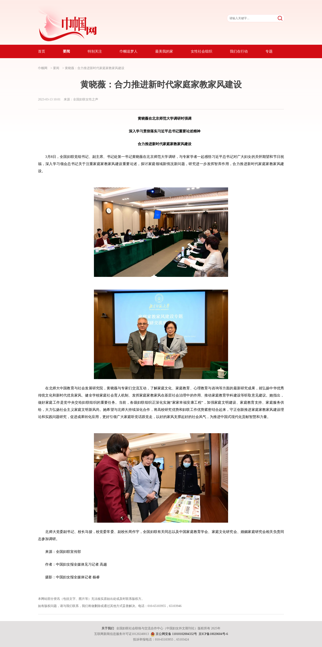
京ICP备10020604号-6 (213, 634)
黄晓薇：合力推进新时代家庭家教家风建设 (94, 68)
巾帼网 (42, 68)
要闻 (56, 68)
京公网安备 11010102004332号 (176, 634)
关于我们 (108, 628)
